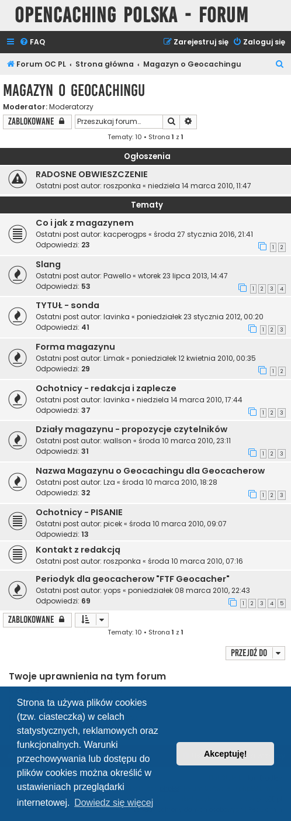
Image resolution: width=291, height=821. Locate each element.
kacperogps (125, 234)
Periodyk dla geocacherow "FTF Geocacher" (133, 579)
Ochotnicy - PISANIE (79, 512)
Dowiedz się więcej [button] (113, 803)
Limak (113, 358)
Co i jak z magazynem (85, 223)
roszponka (122, 186)
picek (112, 524)
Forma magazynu (75, 347)
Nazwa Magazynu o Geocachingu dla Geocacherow (150, 471)
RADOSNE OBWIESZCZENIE (92, 174)
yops (112, 590)
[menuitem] (32, 42)
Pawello (117, 276)
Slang (48, 264)
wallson (117, 441)
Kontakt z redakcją (78, 550)
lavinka (116, 317)
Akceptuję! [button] (225, 753)
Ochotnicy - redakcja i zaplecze (106, 388)
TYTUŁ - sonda (67, 305)
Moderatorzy (71, 107)
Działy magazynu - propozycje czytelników (131, 429)
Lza (109, 482)
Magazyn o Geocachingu (74, 90)
